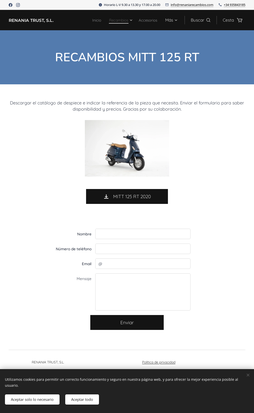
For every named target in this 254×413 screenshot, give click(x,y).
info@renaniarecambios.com (192, 4)
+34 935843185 (234, 4)
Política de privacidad (158, 362)
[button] (201, 20)
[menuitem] (92, 20)
